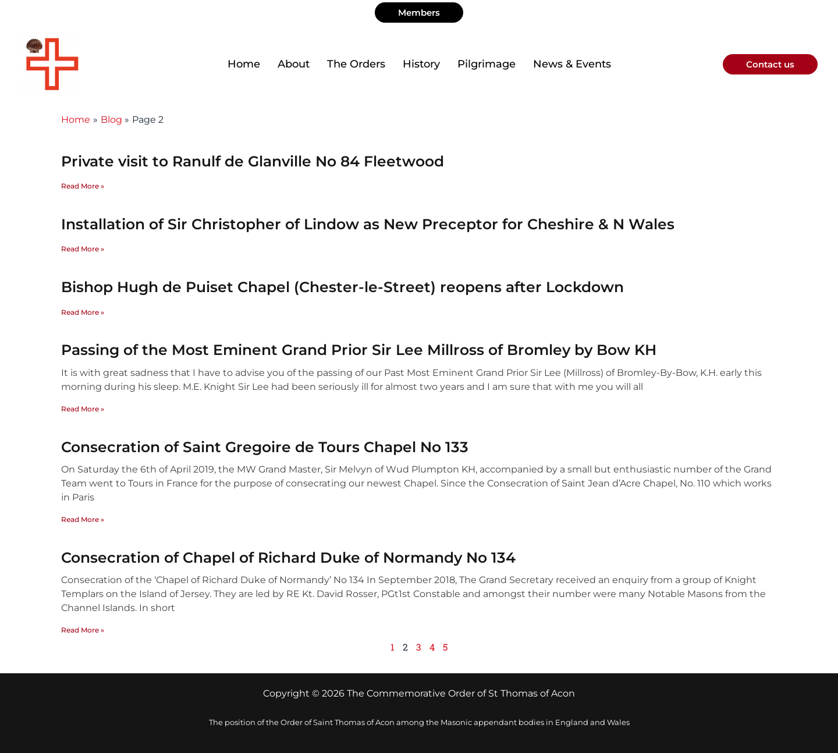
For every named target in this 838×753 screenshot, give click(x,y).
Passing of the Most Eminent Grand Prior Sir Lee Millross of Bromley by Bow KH (358, 349)
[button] (419, 12)
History (421, 64)
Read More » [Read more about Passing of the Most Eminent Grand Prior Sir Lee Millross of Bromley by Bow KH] (82, 408)
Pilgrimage (486, 64)
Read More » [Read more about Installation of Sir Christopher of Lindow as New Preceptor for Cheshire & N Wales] (82, 248)
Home (244, 64)
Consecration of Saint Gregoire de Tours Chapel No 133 (264, 447)
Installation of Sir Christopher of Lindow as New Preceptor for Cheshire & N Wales (367, 224)
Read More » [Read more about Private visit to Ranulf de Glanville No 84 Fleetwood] (82, 186)
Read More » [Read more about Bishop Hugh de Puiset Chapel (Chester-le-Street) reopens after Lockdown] (82, 312)
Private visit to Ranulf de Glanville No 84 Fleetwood (252, 161)
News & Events (572, 64)
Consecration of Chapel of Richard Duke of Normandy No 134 (288, 557)
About (294, 64)
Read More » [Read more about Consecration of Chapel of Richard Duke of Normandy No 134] (82, 630)
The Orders (356, 64)
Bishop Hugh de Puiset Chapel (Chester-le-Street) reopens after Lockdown (342, 287)
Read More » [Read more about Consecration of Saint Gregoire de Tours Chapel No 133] (82, 519)
